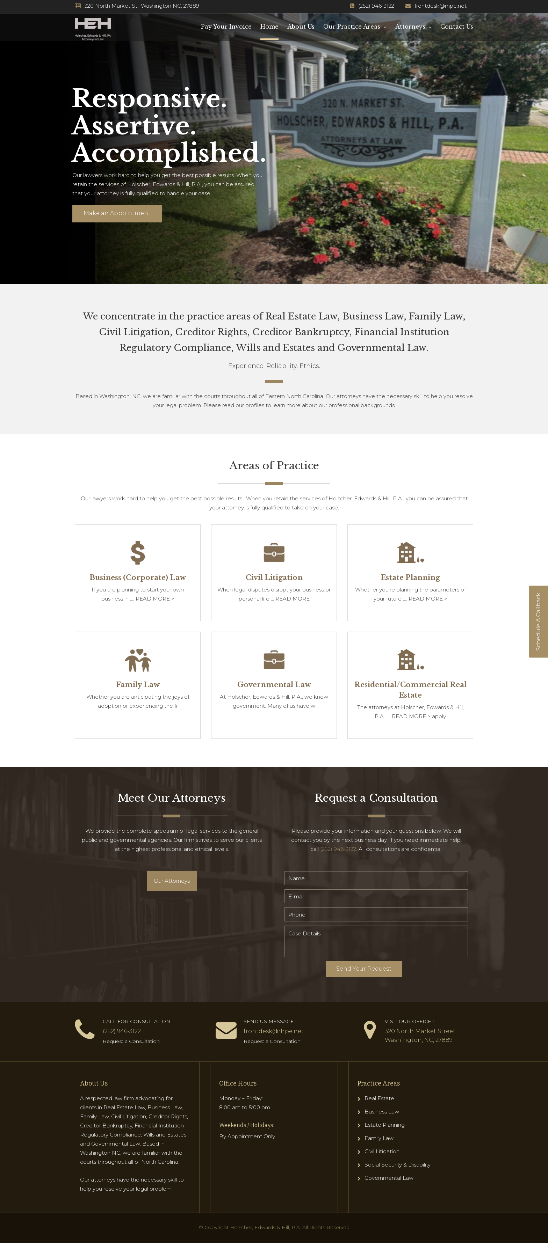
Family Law (379, 1138)
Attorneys (410, 26)
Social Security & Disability (398, 1164)
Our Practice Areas (351, 26)
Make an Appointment (117, 213)
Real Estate (379, 1098)
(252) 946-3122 (376, 5)
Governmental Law (389, 1178)
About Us (301, 26)
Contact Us (456, 26)
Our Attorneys (172, 880)
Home (269, 26)
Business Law (382, 1111)
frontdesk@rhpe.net (440, 5)
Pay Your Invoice (226, 26)
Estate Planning (385, 1124)
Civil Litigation (382, 1151)
